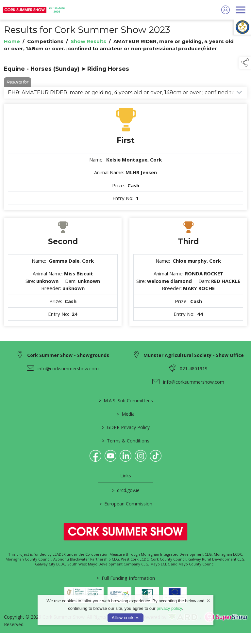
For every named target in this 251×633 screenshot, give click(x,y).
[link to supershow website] (225, 617)
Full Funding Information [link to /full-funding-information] (125, 578)
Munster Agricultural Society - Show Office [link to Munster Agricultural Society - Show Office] (193, 355)
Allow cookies (126, 617)
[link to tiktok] (155, 456)
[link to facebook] (95, 456)
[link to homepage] (34, 10)
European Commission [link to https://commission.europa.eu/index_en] (125, 503)
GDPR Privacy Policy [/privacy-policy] (125, 427)
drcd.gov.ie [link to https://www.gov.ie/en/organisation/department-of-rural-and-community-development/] (125, 490)
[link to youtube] (110, 456)
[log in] (225, 10)
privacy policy (169, 608)
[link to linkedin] (125, 456)
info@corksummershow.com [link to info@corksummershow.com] (68, 368)
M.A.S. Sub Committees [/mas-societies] (125, 400)
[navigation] (240, 10)
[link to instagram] (140, 456)
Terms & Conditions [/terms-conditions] (125, 440)
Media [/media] (126, 414)
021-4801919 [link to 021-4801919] (194, 368)
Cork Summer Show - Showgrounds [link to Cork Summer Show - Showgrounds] (68, 355)
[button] (245, 63)
